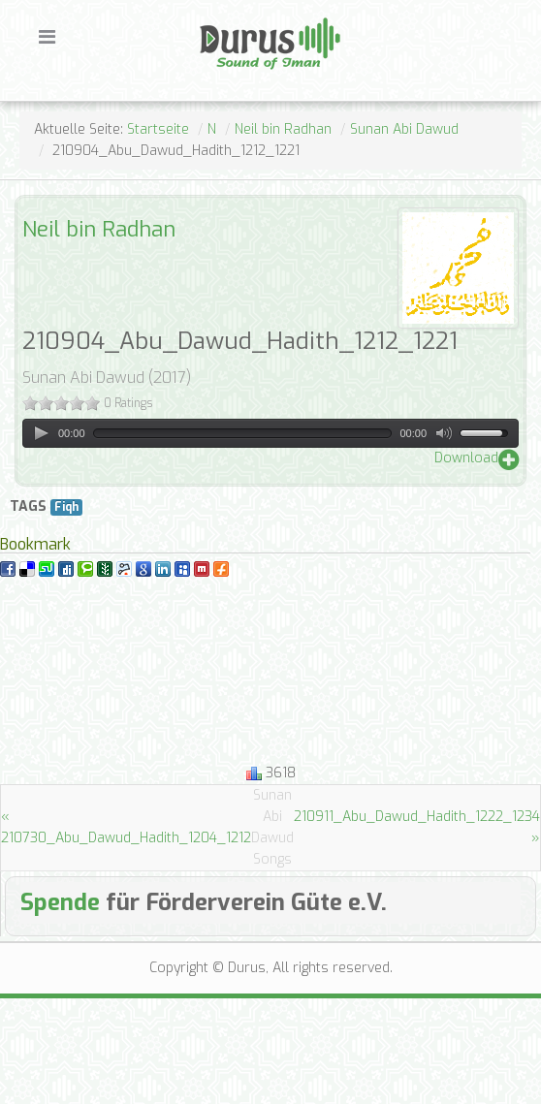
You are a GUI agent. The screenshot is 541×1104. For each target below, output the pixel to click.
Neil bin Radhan (283, 129)
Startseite (158, 129)
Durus (220, 15)
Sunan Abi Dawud (404, 129)
